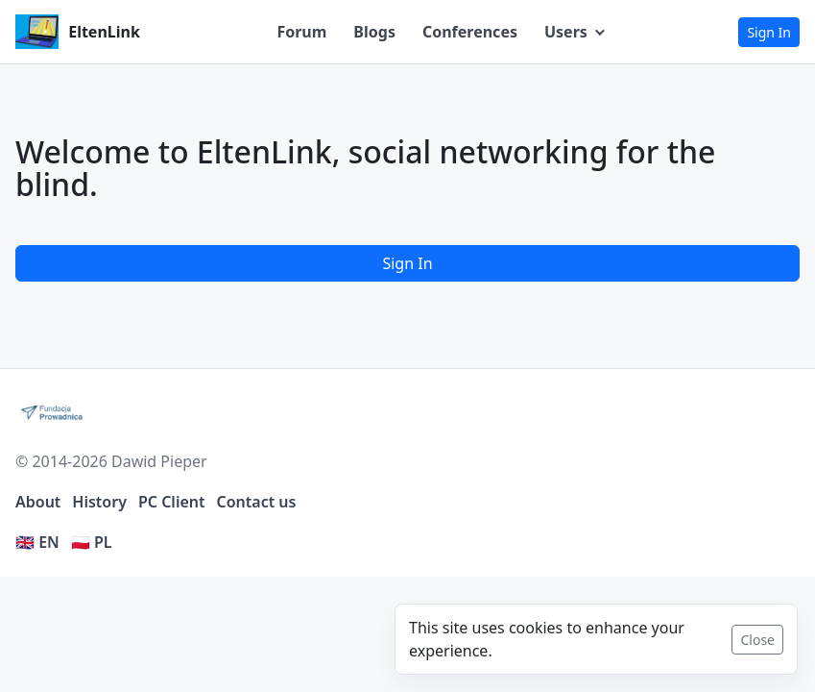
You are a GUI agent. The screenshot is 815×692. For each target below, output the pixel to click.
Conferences (469, 31)
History (99, 501)
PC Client (171, 501)
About (37, 501)
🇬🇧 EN (37, 542)
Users (565, 31)
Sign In (769, 32)
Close (757, 639)
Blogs (374, 31)
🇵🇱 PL (91, 542)
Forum (301, 31)
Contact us (257, 501)
